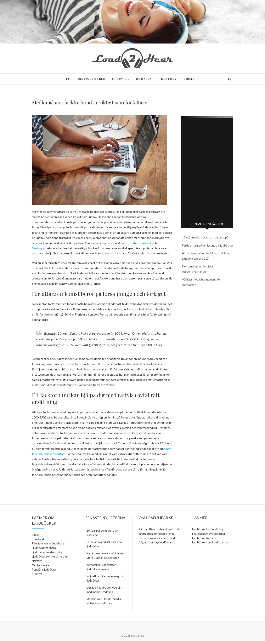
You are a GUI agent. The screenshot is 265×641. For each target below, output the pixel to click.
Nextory (169, 78)
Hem (67, 78)
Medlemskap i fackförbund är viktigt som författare (104, 601)
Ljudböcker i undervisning (47, 552)
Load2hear (137, 635)
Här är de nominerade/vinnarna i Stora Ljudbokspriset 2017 (105, 555)
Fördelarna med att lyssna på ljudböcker (207, 245)
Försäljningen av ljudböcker (48, 543)
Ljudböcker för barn (44, 547)
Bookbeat (145, 78)
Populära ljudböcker (44, 569)
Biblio (189, 78)
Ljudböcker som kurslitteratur (50, 556)
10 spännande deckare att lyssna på (205, 237)
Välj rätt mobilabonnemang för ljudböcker (104, 578)
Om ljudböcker (91, 78)
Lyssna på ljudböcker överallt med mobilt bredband (104, 590)
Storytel (120, 78)
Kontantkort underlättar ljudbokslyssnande (101, 567)
